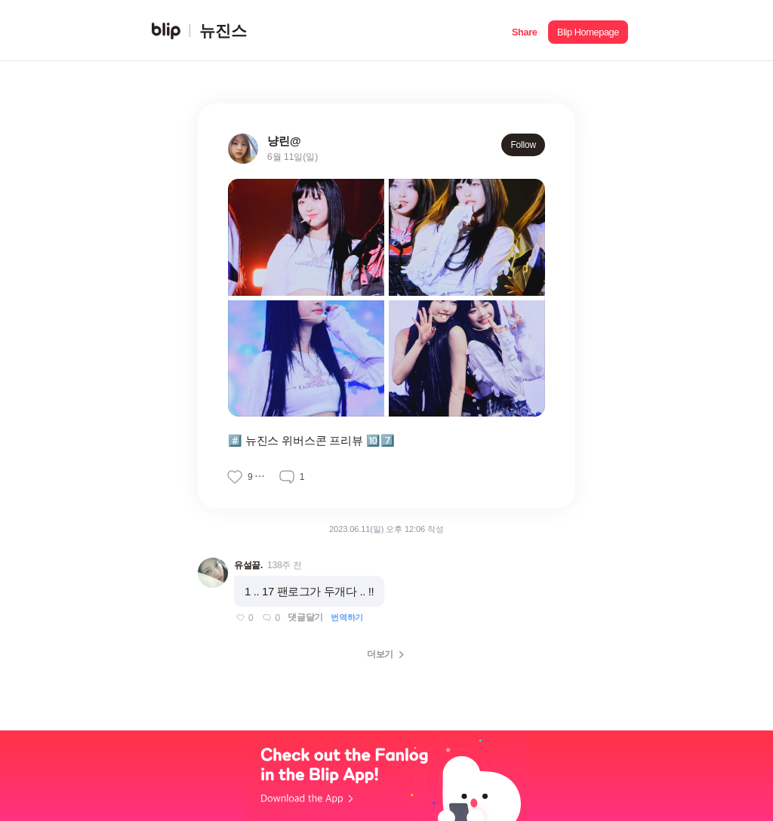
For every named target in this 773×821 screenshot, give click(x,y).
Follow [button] (523, 145)
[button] (524, 31)
